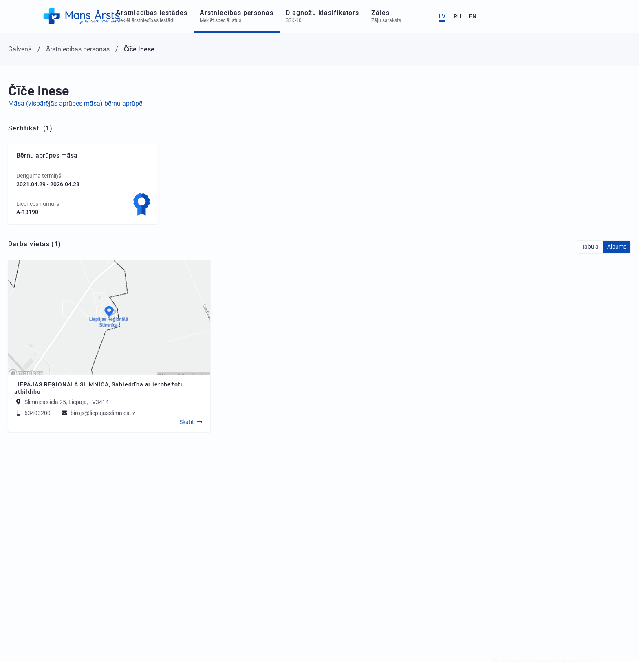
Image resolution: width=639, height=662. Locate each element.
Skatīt (186, 422)
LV (584, 16)
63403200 (32, 413)
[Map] (109, 317)
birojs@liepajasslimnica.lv (97, 413)
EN (615, 16)
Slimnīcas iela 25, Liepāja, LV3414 (66, 402)
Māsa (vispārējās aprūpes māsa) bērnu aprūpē (75, 103)
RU (599, 16)
